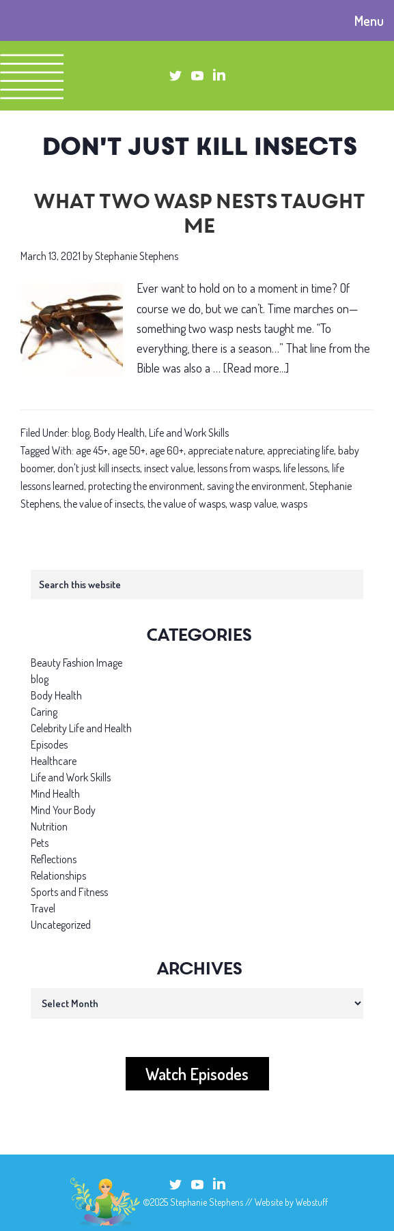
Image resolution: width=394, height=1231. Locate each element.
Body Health (119, 432)
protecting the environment (145, 486)
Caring (44, 712)
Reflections (53, 859)
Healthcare (53, 761)
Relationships (58, 875)
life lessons (305, 468)
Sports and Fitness (69, 892)
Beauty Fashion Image (76, 662)
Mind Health (55, 793)
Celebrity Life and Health (81, 728)
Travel (43, 908)
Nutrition (49, 826)
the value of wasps (186, 503)
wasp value (253, 503)
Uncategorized (61, 924)
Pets (39, 843)
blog (80, 432)
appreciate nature (225, 450)
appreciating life (300, 450)
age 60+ (167, 450)
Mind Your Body (63, 810)
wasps (294, 503)
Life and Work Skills (189, 432)
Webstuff (312, 1202)
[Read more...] (256, 368)
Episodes (49, 744)
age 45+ (92, 450)
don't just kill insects (98, 468)
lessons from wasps (238, 468)
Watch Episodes (197, 1073)
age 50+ (128, 450)
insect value (168, 468)
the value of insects (103, 503)
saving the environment (256, 486)
